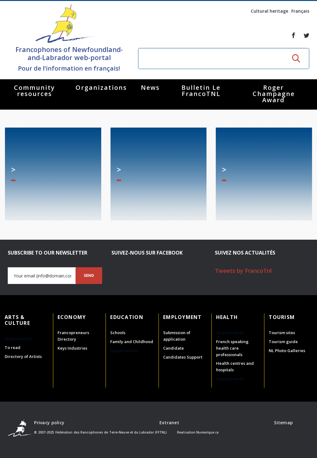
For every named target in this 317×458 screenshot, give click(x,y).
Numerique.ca (207, 432)
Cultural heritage (269, 11)
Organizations (101, 87)
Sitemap (283, 422)
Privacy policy (49, 422)
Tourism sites (282, 332)
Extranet (169, 422)
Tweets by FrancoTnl (243, 270)
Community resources (34, 90)
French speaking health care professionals (232, 348)
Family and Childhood (131, 341)
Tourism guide (283, 341)
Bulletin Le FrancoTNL (200, 90)
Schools (117, 332)
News (150, 87)
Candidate (173, 348)
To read (12, 347)
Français (300, 11)
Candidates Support (182, 357)
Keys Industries (72, 348)
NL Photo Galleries (287, 350)
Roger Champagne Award (274, 93)
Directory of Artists (23, 356)
